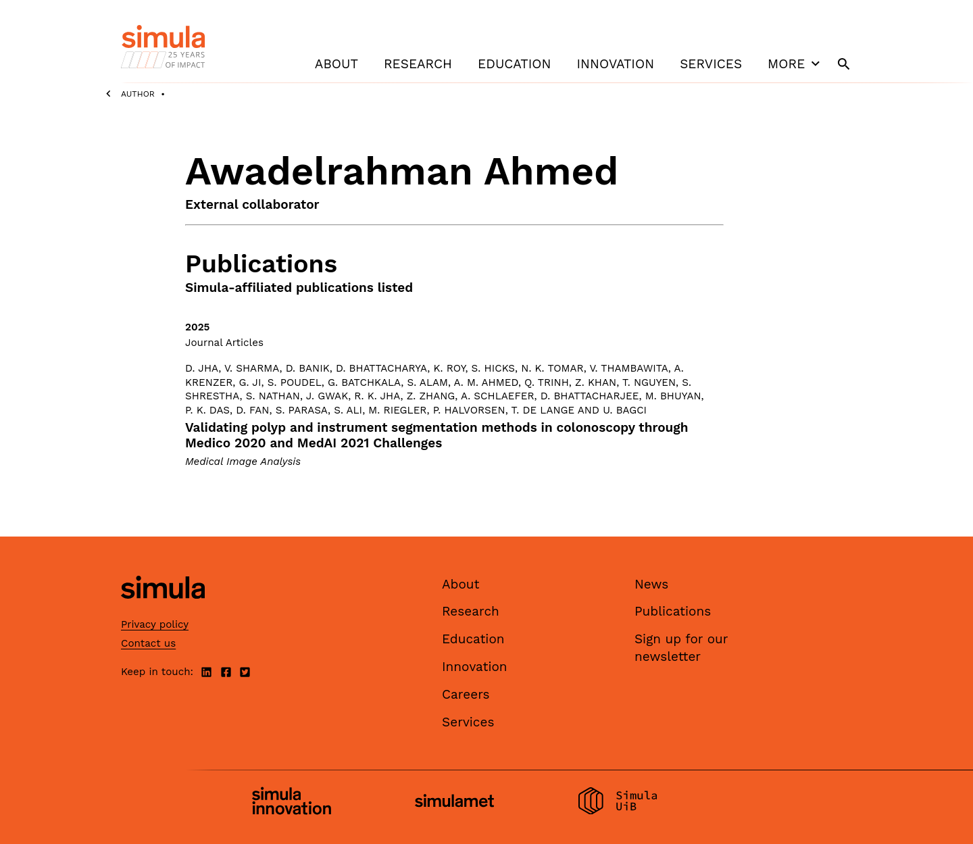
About (336, 64)
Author (138, 94)
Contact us (148, 643)
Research (418, 64)
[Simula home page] (163, 610)
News (651, 584)
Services (711, 64)
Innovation (615, 64)
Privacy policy (155, 624)
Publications (672, 611)
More (795, 63)
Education (514, 64)
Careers (466, 694)
